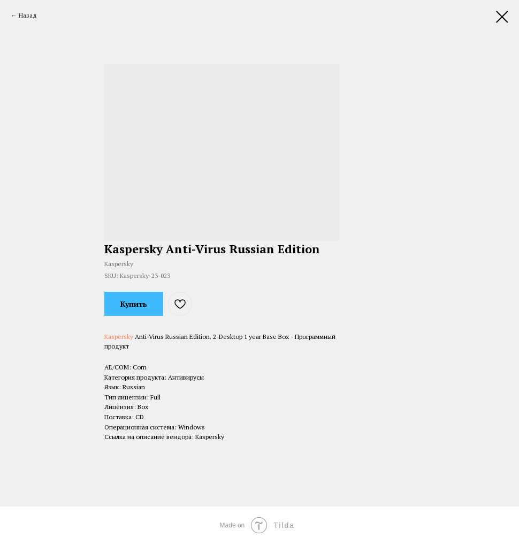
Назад (28, 15)
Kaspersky (118, 337)
